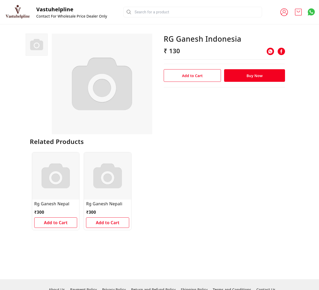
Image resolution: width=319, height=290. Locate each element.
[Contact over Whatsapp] (311, 11)
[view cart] (298, 12)
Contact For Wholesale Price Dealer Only (71, 16)
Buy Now (255, 75)
